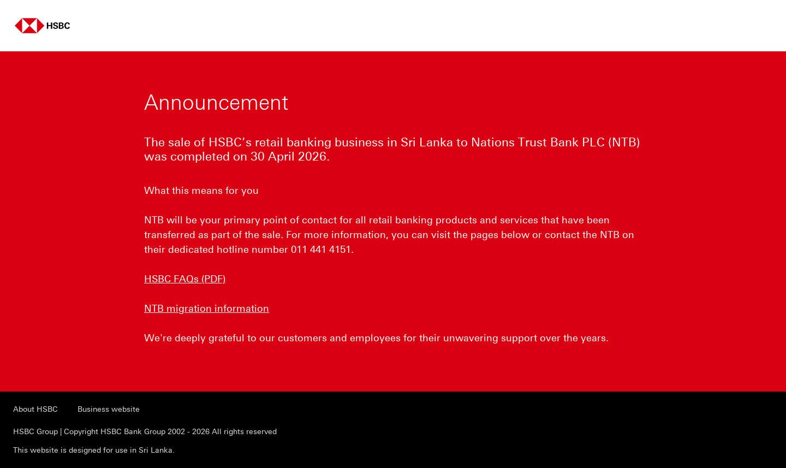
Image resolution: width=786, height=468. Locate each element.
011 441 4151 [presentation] (321, 250)
